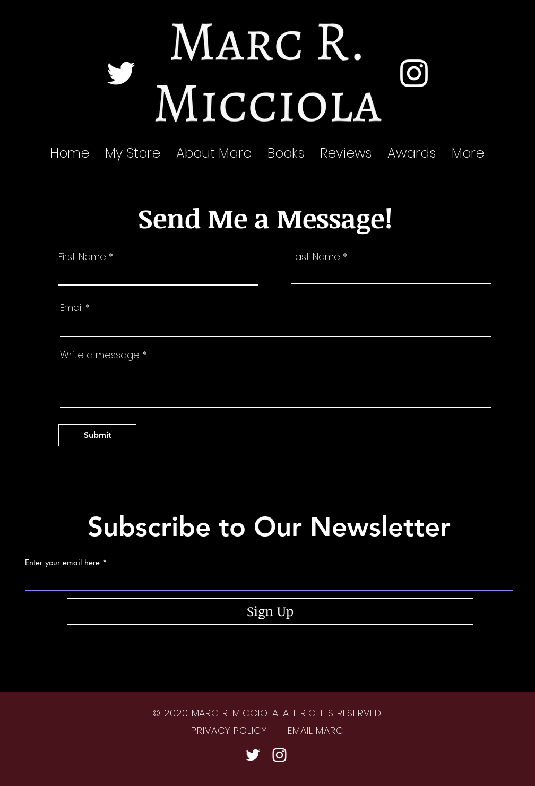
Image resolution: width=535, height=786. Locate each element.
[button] (345, 153)
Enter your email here (62, 562)
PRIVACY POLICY (229, 730)
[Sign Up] (270, 611)
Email (71, 308)
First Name (82, 257)
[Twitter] (121, 73)
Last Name (315, 257)
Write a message (100, 355)
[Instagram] (414, 73)
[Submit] (97, 435)
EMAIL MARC (316, 730)
